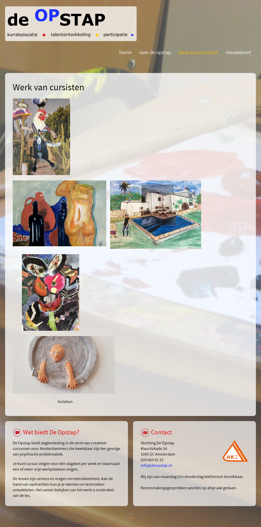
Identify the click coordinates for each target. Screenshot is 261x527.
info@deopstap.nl (156, 465)
